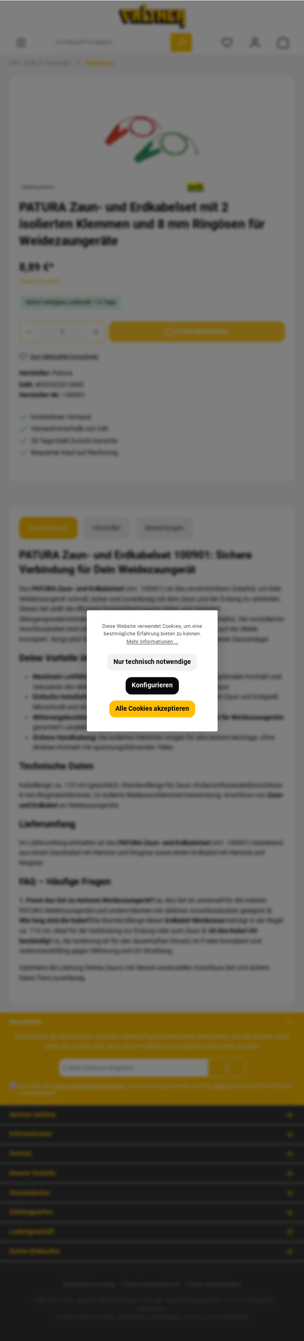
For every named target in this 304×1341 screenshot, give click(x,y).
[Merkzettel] (227, 42)
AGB (218, 1085)
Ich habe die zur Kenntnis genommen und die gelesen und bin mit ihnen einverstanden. (155, 1089)
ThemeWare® (229, 1317)
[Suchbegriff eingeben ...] (111, 42)
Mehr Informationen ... (152, 641)
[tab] (48, 528)
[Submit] (227, 1067)
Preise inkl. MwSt (39, 281)
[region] (152, 139)
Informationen (30, 1134)
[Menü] (21, 42)
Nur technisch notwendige (152, 662)
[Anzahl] (62, 331)
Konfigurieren (152, 685)
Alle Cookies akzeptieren (152, 708)
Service (20, 1154)
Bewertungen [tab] (164, 528)
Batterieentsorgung (88, 1284)
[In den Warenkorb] (197, 331)
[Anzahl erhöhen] (96, 331)
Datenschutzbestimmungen (88, 1085)
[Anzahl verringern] (28, 331)
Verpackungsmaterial (150, 1284)
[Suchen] (181, 42)
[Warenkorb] (283, 42)
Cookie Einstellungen (213, 1284)
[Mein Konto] (255, 42)
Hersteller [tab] (106, 528)
